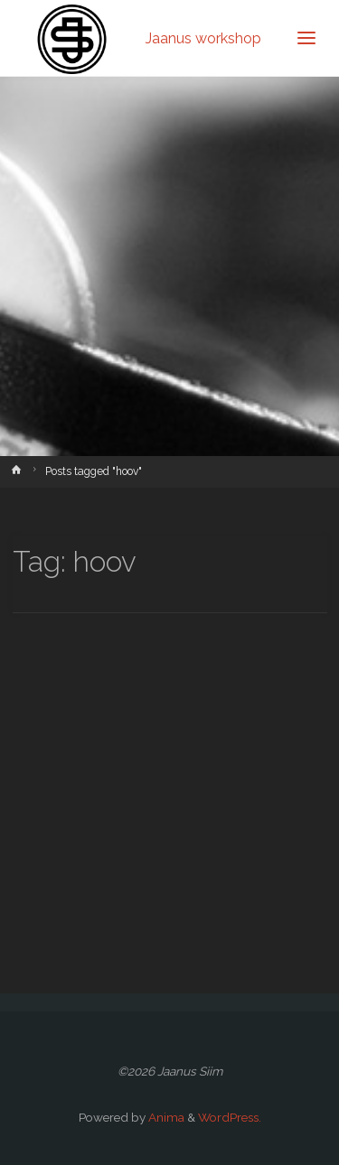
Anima (165, 1117)
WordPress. (229, 1117)
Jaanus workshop (203, 37)
